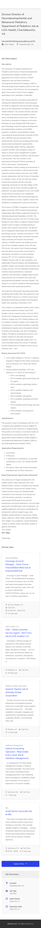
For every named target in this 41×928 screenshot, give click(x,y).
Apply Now (20, 863)
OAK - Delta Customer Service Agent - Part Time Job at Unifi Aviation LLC (18, 633)
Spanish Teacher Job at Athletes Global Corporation (16, 692)
